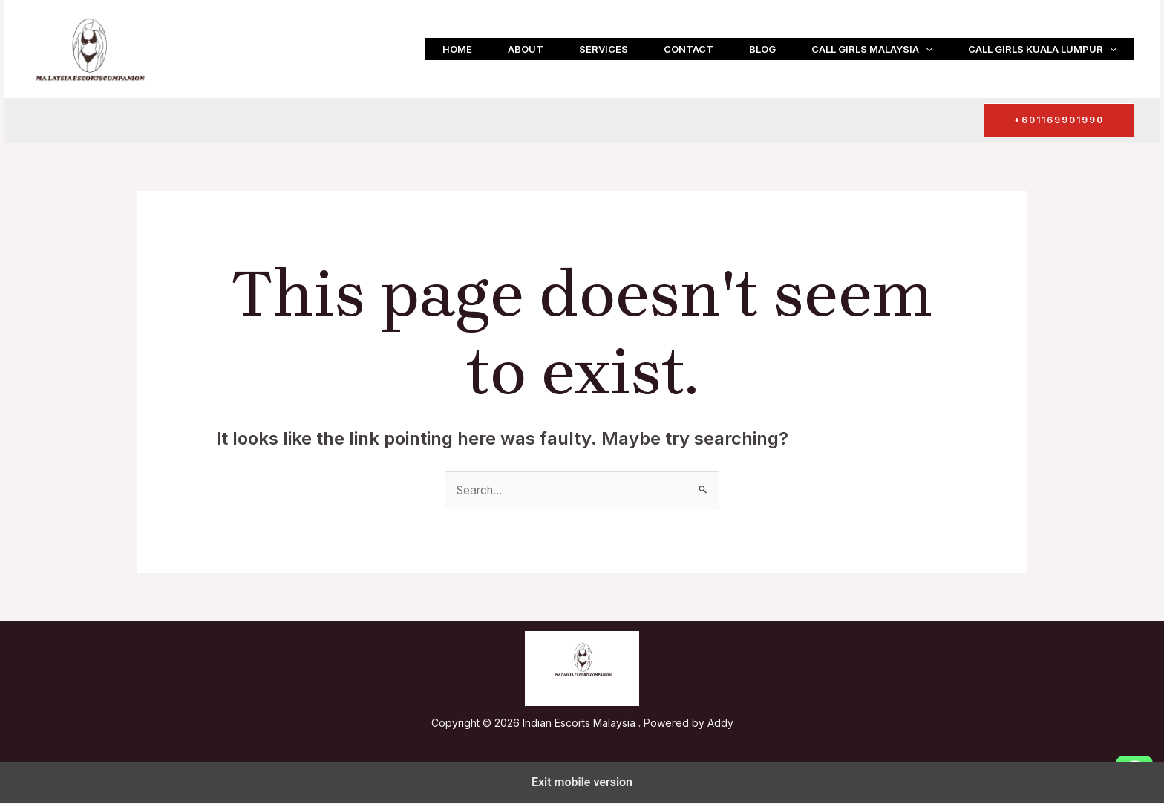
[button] (925, 49)
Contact (688, 49)
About (525, 49)
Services (603, 49)
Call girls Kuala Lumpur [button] (1042, 49)
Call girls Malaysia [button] (871, 49)
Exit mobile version (582, 783)
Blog (762, 49)
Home (457, 49)
